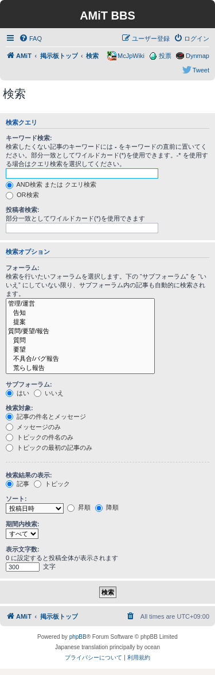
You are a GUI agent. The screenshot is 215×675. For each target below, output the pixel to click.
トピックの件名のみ (39, 437)
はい (17, 392)
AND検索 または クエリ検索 (51, 184)
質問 (80, 340)
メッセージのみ (33, 426)
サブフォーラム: (29, 384)
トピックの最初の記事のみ (49, 447)
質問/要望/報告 (80, 331)
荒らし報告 (80, 368)
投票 (165, 55)
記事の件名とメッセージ (46, 416)
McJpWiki (131, 55)
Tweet (201, 70)
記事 (17, 483)
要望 (80, 349)
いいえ (49, 392)
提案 (80, 322)
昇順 (79, 507)
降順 (107, 507)
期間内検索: (23, 523)
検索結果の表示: (29, 475)
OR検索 (22, 194)
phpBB (78, 637)
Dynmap (197, 55)
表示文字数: (23, 549)
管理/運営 (80, 303)
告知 (80, 313)
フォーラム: (23, 267)
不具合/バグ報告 (80, 359)
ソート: (16, 498)
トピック (52, 483)
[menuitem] (30, 38)
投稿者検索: (23, 209)
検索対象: (19, 407)
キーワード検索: (29, 137)
